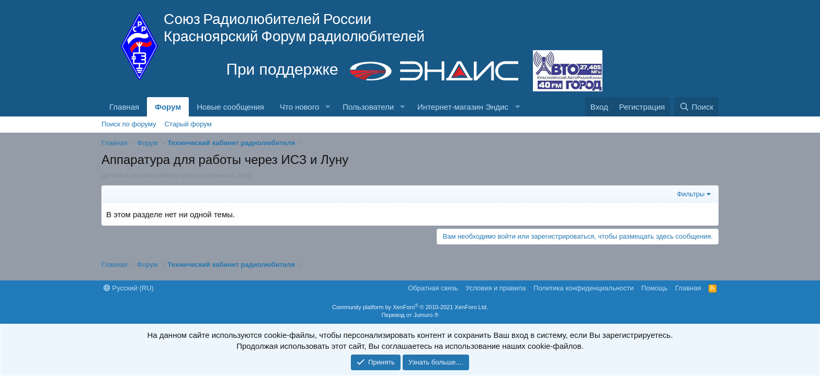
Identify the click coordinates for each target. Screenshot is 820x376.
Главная (124, 106)
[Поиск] (696, 106)
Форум (168, 106)
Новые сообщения (230, 106)
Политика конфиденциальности (583, 288)
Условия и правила (496, 288)
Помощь (654, 288)
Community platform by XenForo (410, 307)
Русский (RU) (129, 288)
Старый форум (187, 124)
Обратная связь (433, 288)
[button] (327, 106)
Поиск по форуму (128, 124)
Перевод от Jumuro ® (409, 315)
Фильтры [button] (690, 194)
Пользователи (368, 106)
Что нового (299, 106)
